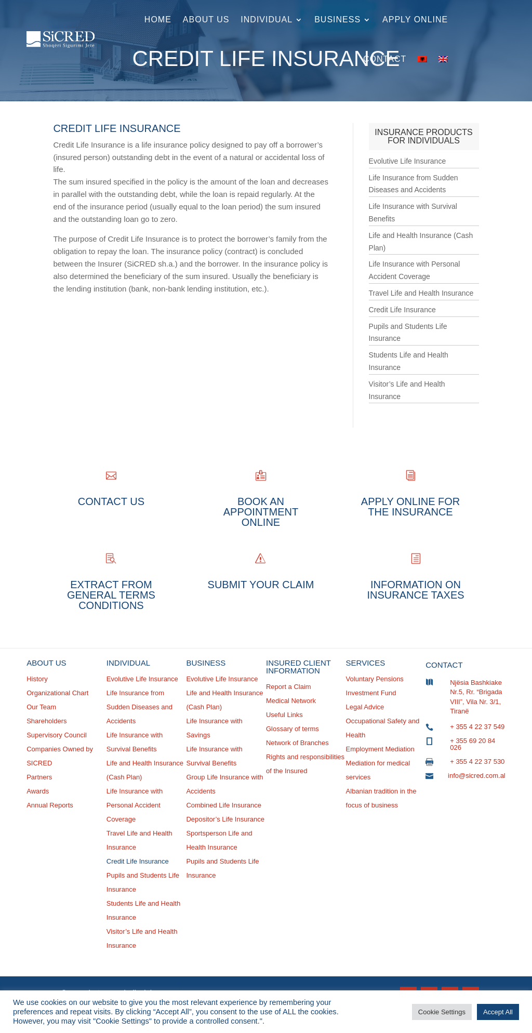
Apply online (415, 19)
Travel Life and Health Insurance (421, 293)
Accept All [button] (498, 1012)
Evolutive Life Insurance (407, 161)
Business (337, 19)
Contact (384, 59)
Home (157, 19)
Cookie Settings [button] (442, 1012)
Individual (266, 19)
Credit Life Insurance (402, 310)
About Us (206, 19)
